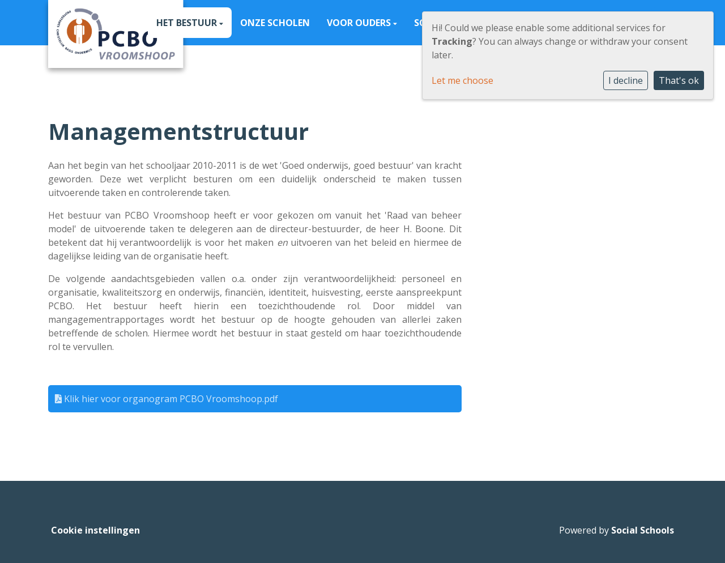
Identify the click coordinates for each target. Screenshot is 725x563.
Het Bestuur (187, 22)
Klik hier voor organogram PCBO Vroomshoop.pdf (166, 399)
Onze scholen (275, 22)
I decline (625, 80)
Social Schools (642, 530)
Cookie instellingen (95, 530)
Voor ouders (360, 22)
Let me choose (462, 80)
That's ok (679, 80)
